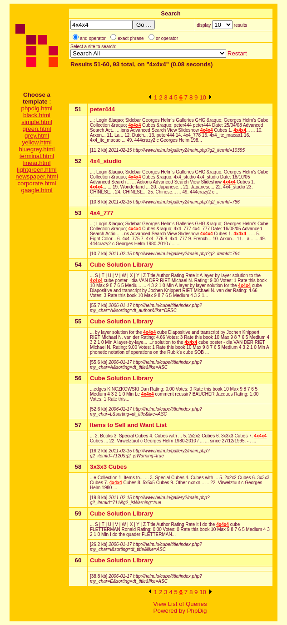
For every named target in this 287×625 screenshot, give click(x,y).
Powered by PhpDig (180, 610)
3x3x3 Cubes (108, 466)
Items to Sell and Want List (128, 425)
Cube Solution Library (121, 264)
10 (202, 97)
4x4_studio (106, 161)
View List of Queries (180, 603)
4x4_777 (102, 212)
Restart (237, 53)
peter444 (102, 109)
